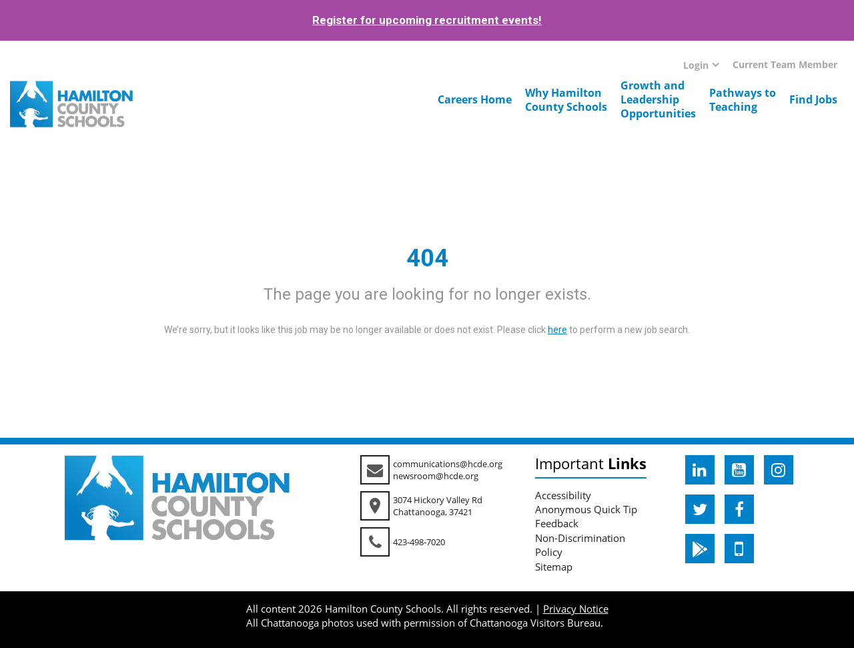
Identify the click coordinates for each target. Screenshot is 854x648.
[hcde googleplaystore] (700, 548)
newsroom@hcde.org (435, 476)
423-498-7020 (419, 542)
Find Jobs (813, 99)
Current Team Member (785, 64)
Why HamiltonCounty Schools (566, 99)
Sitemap (553, 566)
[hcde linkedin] (700, 469)
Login (696, 65)
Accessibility (563, 495)
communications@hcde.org (447, 464)
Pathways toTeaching (742, 99)
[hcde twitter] (700, 509)
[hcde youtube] (739, 469)
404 (427, 258)
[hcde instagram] (778, 469)
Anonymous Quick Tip (586, 509)
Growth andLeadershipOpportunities (658, 99)
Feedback (556, 523)
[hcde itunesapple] (739, 548)
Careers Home (475, 99)
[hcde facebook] (739, 509)
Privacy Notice (575, 608)
